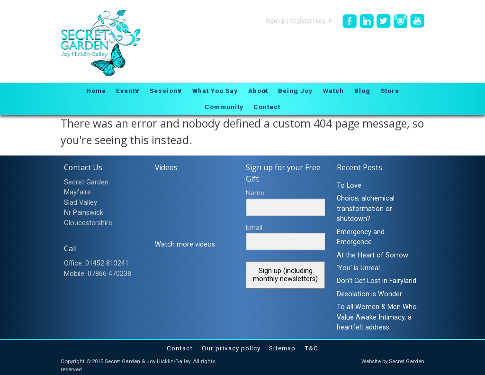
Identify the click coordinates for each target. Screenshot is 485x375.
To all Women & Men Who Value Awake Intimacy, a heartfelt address (377, 317)
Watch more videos (185, 244)
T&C (311, 348)
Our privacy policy (231, 348)
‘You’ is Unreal (358, 268)
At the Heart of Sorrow (372, 255)
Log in (324, 21)
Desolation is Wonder (369, 294)
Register (300, 21)
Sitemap (282, 348)
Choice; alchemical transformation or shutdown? (366, 208)
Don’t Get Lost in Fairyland (376, 281)
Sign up (275, 21)
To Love (349, 186)
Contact (180, 348)
